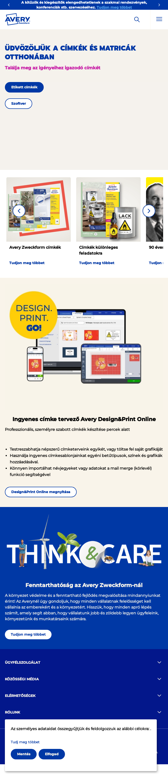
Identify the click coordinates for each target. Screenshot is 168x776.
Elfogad (52, 754)
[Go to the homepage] (17, 20)
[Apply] (137, 19)
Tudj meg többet (25, 742)
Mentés (23, 754)
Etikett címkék (24, 87)
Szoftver (18, 103)
